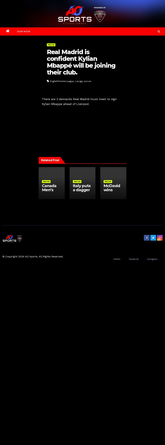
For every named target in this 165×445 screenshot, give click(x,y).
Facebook (134, 259)
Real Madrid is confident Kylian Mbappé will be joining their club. (81, 62)
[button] (159, 31)
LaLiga (79, 81)
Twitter (116, 259)
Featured (51, 45)
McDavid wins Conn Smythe (112, 191)
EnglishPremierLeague (62, 81)
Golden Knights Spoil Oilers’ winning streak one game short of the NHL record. (57, 122)
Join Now (23, 31)
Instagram (152, 259)
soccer (87, 81)
